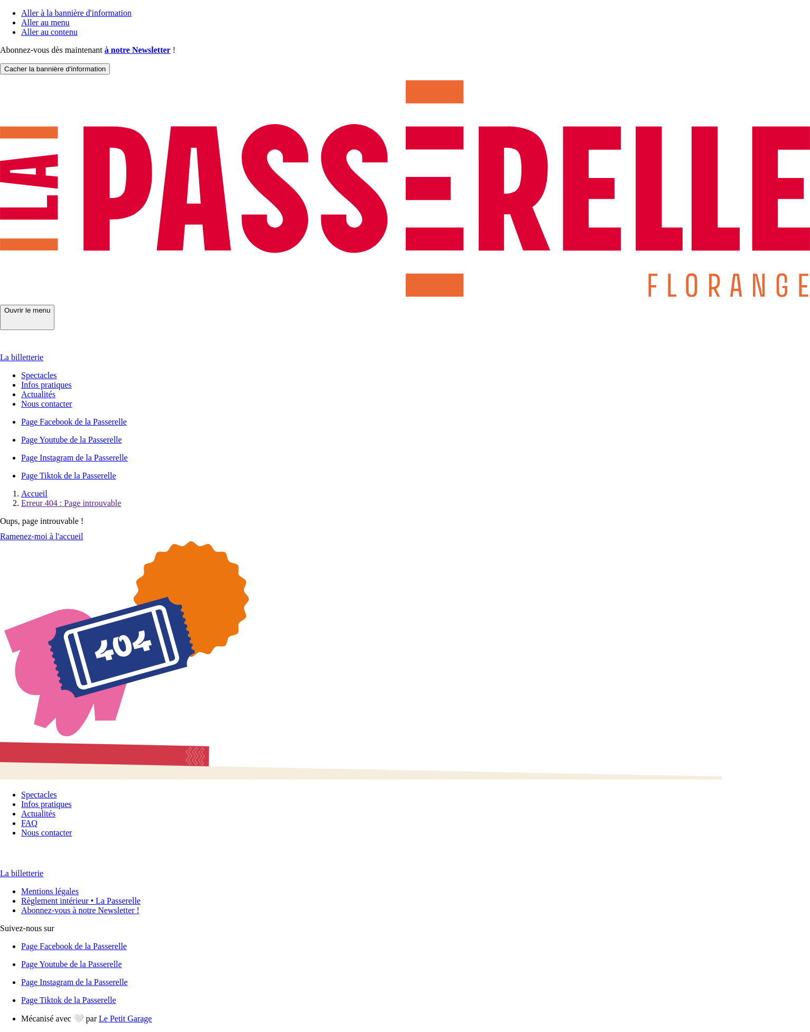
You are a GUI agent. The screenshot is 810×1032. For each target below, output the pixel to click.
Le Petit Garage (125, 1018)
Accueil (34, 493)
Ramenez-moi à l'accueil (41, 536)
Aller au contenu (49, 31)
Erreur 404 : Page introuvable (71, 503)
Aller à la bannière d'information (76, 12)
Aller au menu (45, 22)
